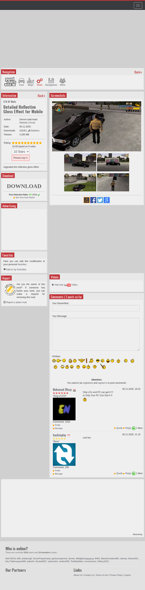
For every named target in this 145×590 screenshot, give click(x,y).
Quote (119, 428)
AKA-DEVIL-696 (12, 558)
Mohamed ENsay (62, 389)
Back (137, 72)
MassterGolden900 (110, 558)
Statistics (33, 130)
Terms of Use (102, 575)
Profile (56, 425)
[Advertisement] (73, 40)
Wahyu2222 (103, 561)
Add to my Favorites (14, 269)
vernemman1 (90, 561)
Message (57, 428)
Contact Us (89, 575)
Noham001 (133, 558)
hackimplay (59, 435)
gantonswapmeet (59, 558)
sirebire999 (64, 561)
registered (88, 383)
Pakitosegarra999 (18, 561)
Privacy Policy (116, 575)
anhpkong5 (27, 558)
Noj (7, 561)
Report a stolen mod (15, 302)
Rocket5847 (41, 561)
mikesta (123, 558)
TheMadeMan (76, 561)
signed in (102, 383)
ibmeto (72, 558)
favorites (22, 264)
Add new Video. (65, 284)
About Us (78, 575)
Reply (128, 428)
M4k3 (97, 558)
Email (32, 122)
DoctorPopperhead (41, 558)
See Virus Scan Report (25, 197)
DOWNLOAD (24, 186)
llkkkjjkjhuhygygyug (85, 558)
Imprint (127, 575)
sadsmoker (53, 561)
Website (23, 122)
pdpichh (31, 561)
